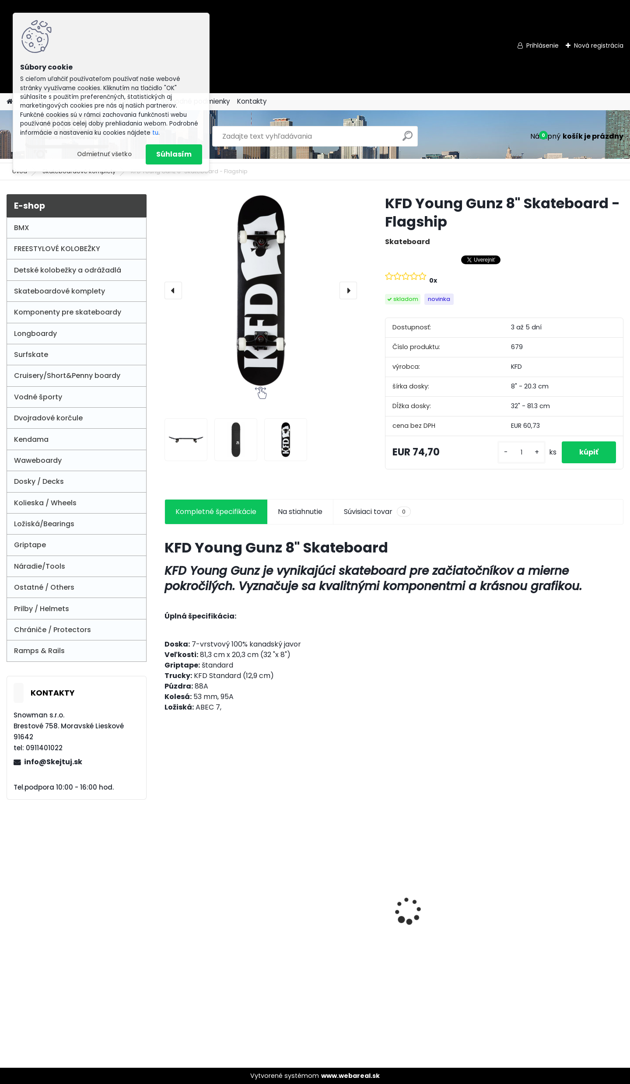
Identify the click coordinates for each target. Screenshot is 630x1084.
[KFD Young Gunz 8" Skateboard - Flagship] (260, 290)
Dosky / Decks (39, 481)
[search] (407, 139)
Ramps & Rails (39, 651)
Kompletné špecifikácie (215, 512)
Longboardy (35, 334)
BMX (21, 228)
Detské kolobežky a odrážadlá (67, 270)
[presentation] (173, 290)
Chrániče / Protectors (52, 630)
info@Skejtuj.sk (53, 762)
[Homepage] (10, 101)
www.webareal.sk (350, 1075)
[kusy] (521, 452)
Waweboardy (38, 460)
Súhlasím (174, 154)
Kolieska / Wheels (45, 503)
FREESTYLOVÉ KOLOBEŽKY (57, 249)
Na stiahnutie (300, 512)
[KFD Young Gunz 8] (185, 439)
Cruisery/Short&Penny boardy (67, 376)
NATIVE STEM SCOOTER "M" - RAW (565, 940)
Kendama (31, 439)
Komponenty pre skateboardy (67, 312)
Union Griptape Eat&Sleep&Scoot (433, 897)
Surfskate (31, 355)
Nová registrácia (598, 45)
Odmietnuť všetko (104, 154)
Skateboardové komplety (59, 291)
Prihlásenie (542, 45)
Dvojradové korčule (48, 418)
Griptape (30, 545)
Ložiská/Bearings (44, 524)
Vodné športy (38, 397)
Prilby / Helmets (41, 609)
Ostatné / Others (44, 587)
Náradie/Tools (39, 566)
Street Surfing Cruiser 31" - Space (215, 897)
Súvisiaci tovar (377, 512)
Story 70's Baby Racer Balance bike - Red (324, 897)
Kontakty (252, 101)
